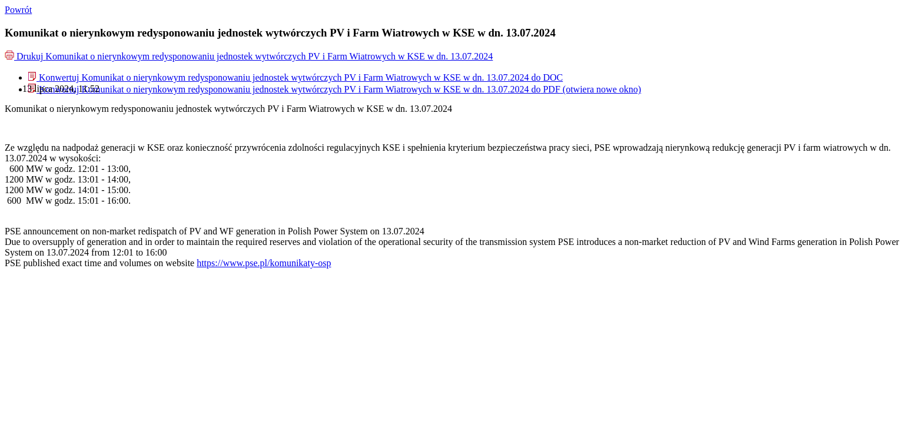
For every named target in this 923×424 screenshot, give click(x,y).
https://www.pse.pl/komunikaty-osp (264, 263)
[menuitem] (295, 77)
